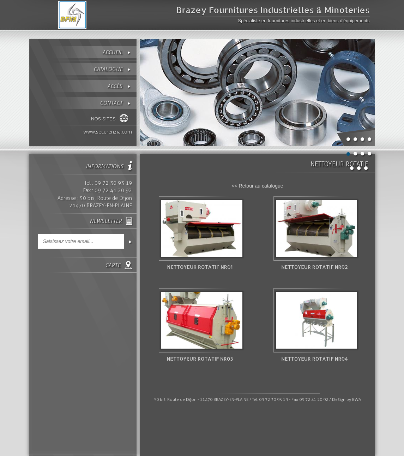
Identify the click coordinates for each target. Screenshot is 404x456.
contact (111, 103)
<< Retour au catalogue (257, 186)
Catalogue (108, 69)
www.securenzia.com (107, 132)
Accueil (112, 52)
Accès (114, 86)
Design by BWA (346, 399)
